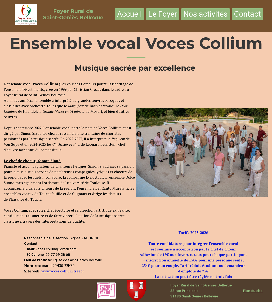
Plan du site (253, 291)
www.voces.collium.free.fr (62, 271)
